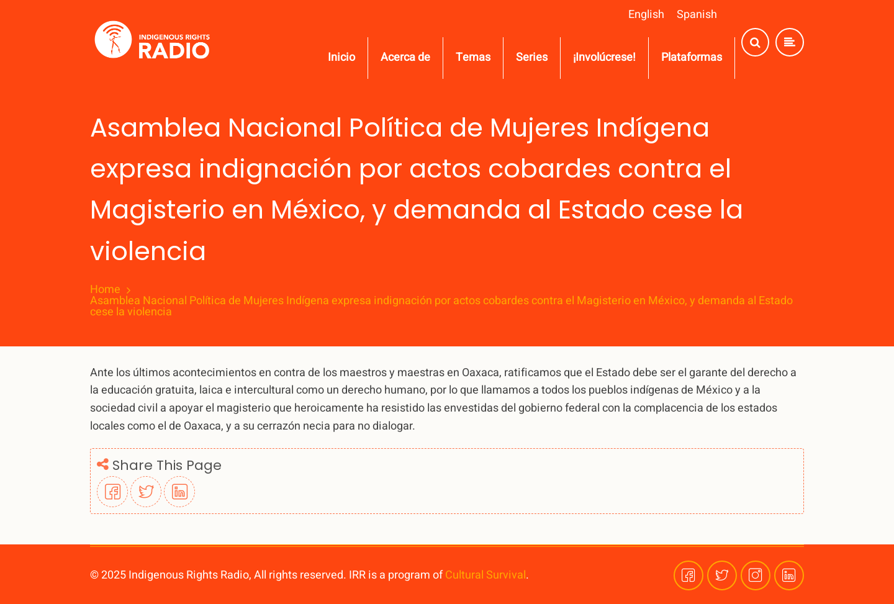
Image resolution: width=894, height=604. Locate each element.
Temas (473, 57)
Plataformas (691, 57)
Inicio (341, 57)
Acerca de (405, 57)
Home (105, 289)
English (646, 14)
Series (532, 57)
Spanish (697, 14)
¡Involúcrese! (604, 57)
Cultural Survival (485, 575)
